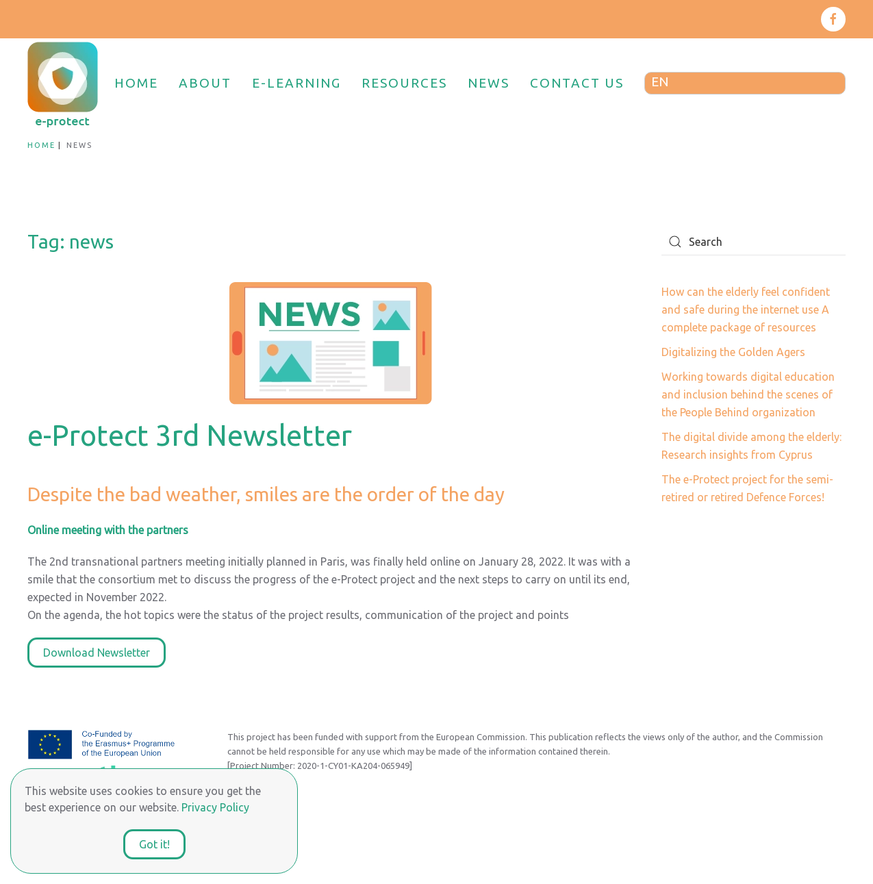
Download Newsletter (96, 652)
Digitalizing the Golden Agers (733, 352)
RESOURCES (404, 82)
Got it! (154, 844)
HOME (136, 82)
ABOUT (205, 82)
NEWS (488, 82)
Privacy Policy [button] (215, 807)
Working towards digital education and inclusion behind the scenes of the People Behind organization (748, 394)
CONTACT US (577, 82)
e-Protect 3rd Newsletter (189, 435)
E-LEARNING (296, 82)
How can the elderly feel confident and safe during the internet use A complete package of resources (745, 309)
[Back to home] (64, 83)
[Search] (753, 241)
